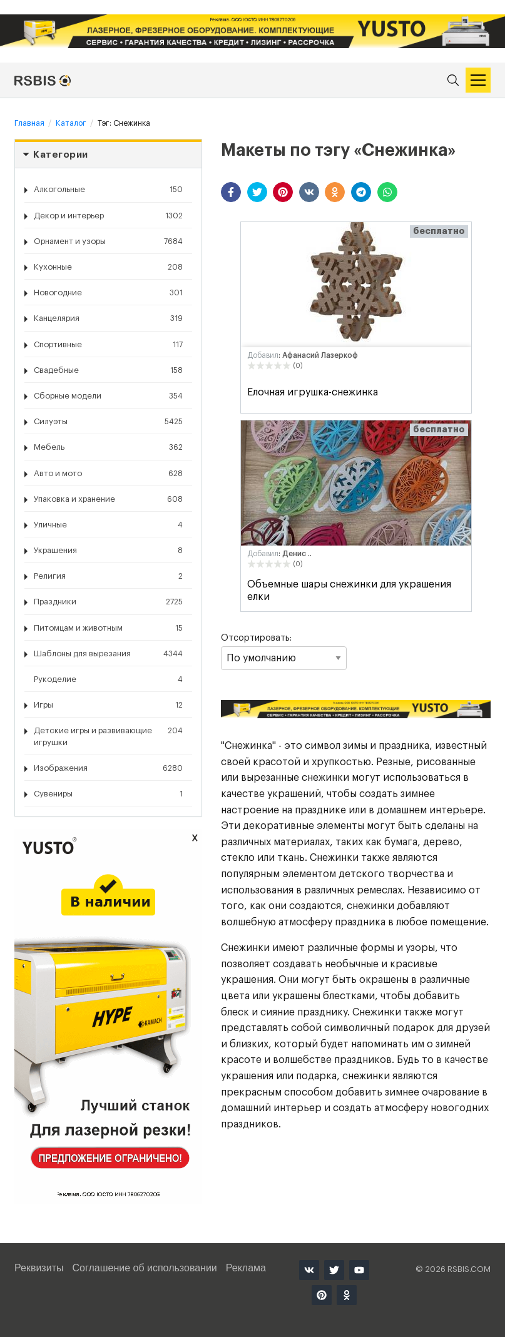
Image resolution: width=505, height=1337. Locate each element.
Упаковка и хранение (108, 499)
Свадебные (108, 370)
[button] (231, 192)
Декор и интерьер (108, 215)
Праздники (108, 601)
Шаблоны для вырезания (108, 653)
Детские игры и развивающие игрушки (108, 735)
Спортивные (108, 344)
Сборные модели (108, 396)
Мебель (108, 447)
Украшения (108, 550)
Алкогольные (108, 189)
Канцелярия (108, 318)
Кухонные (108, 267)
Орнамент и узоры (108, 241)
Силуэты (108, 421)
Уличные (108, 525)
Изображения (108, 768)
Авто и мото (108, 473)
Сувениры (108, 794)
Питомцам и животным (108, 628)
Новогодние (108, 292)
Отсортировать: (283, 652)
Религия (108, 576)
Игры (108, 705)
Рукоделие (108, 679)
